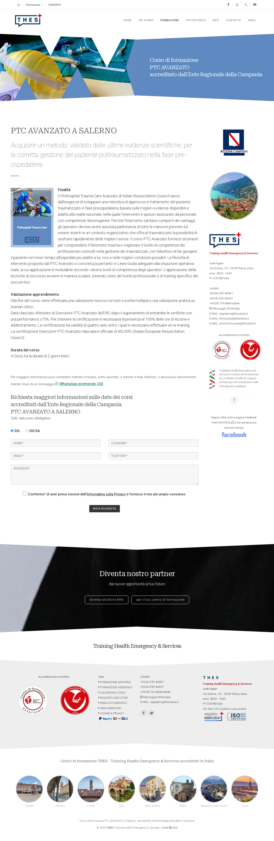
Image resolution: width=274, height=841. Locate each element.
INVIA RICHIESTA (104, 508)
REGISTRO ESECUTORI (113, 697)
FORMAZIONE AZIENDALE (115, 687)
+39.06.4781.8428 (220, 293)
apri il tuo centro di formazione (160, 599)
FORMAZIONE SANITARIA (114, 682)
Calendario (54, 4)
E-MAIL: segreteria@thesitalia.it (228, 313)
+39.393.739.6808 (220, 303)
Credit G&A (169, 827)
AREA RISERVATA (109, 708)
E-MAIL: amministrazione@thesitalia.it (232, 323)
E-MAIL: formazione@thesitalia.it (229, 318)
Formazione (34, 4)
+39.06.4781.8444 (220, 298)
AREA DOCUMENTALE (112, 702)
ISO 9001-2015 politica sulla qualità (224, 708)
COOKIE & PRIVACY (111, 713)
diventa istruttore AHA (107, 599)
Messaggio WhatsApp (224, 308)
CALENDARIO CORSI (111, 692)
